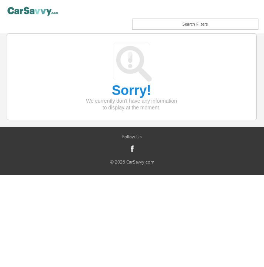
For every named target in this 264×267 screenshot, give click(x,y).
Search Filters (195, 24)
